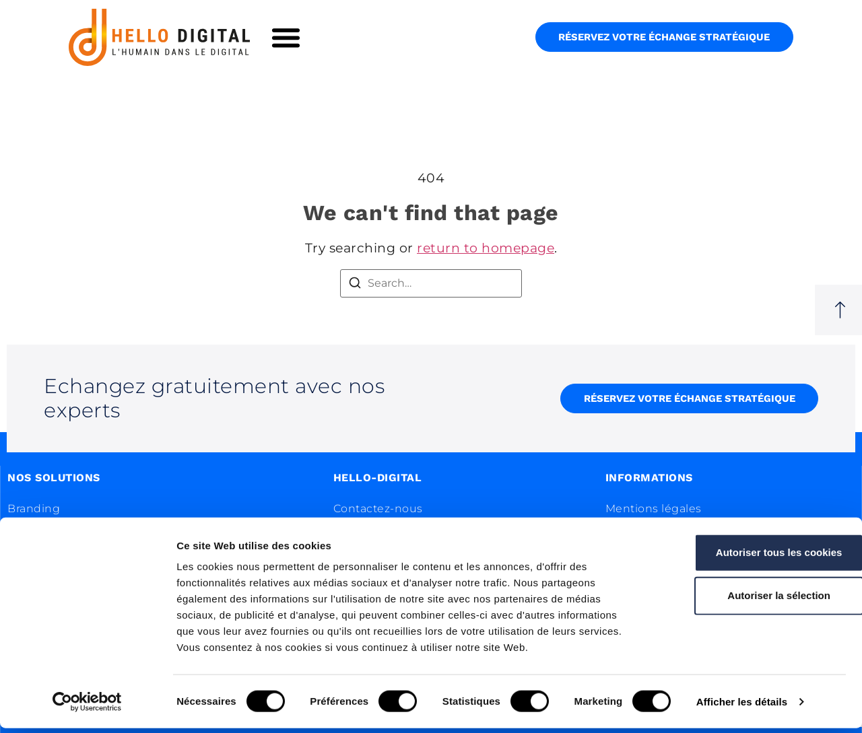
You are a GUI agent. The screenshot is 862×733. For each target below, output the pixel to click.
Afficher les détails (741, 706)
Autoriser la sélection (749, 600)
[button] (286, 37)
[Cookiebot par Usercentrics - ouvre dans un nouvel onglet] (87, 707)
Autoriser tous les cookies (749, 557)
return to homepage (485, 248)
